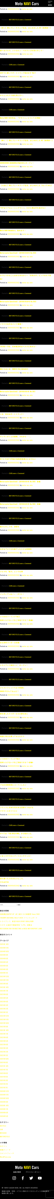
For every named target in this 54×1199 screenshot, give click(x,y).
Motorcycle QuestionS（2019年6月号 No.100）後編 (20, 481)
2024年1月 (4, 972)
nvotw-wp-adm (27, 9)
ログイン (3, 1146)
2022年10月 (4, 1023)
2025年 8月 (4, 944)
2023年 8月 (4, 987)
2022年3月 (4, 1048)
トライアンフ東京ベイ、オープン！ (14, 665)
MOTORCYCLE (14, 19)
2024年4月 (4, 965)
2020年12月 (4, 1091)
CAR (10, 64)
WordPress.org (5, 1157)
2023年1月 (4, 1012)
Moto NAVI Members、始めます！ (13, 230)
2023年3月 (4, 1005)
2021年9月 (4, 1062)
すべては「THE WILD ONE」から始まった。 (16, 833)
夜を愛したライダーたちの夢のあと (14, 713)
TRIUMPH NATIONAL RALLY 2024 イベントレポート (19, 917)
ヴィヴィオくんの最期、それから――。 (16, 436)
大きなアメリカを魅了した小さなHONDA (15, 549)
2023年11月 (4, 980)
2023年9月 (4, 983)
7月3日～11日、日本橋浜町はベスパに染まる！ (18, 346)
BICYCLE (3, 1126)
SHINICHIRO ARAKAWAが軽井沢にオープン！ (17, 163)
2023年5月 (4, 998)
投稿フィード (5, 1149)
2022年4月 (4, 1044)
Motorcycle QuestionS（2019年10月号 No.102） (18, 301)
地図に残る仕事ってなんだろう (12, 736)
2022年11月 (4, 1019)
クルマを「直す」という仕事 (11, 571)
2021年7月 (4, 1069)
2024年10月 (4, 951)
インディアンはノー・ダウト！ (12, 594)
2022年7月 (4, 1033)
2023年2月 (4, 1008)
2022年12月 (4, 1016)
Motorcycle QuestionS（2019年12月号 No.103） (18, 253)
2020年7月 (4, 1109)
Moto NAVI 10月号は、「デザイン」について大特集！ (21, 118)
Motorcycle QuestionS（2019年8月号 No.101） (18, 391)
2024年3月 (4, 969)
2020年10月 (4, 1098)
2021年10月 (4, 1058)
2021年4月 (4, 1076)
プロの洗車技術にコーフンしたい (13, 785)
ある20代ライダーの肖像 (9, 642)
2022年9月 (4, 1026)
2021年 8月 (4, 1066)
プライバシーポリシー (33, 1172)
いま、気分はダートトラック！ (12, 414)
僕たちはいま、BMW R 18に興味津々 (14, 369)
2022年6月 (4, 1037)
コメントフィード (7, 1153)
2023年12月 (4, 976)
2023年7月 (4, 990)
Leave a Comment (25, 19)
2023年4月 (4, 1001)
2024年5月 (4, 962)
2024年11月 (4, 947)
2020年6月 (4, 1112)
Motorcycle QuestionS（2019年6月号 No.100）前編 (20, 504)
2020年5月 (4, 1116)
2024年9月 (4, 955)
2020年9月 (4, 1102)
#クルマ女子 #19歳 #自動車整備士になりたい (18, 459)
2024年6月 (4, 958)
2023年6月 (4, 994)
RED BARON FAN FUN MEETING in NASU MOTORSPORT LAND (21, 928)
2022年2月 (4, 1051)
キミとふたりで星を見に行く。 (12, 95)
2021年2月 (4, 1084)
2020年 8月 (4, 1105)
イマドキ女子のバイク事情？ (11, 324)
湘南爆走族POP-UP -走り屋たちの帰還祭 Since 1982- (20, 914)
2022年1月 (4, 1055)
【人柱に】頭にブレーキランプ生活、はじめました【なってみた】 (26, 185)
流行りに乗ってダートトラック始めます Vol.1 (18, 73)
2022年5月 (4, 1041)
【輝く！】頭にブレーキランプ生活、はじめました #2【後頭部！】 (27, 140)
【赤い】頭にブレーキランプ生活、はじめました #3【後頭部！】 (26, 28)
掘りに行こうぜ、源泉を (9, 526)
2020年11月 (4, 1094)
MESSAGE (3, 1133)
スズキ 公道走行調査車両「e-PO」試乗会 (16, 925)
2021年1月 (4, 1087)
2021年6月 (4, 1073)
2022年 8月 (4, 1030)
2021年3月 (4, 1080)
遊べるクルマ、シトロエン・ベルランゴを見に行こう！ (22, 50)
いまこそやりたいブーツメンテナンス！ (16, 856)
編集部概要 (17, 1172)
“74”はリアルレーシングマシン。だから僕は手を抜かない (23, 208)
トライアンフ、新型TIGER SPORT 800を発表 (17, 921)
